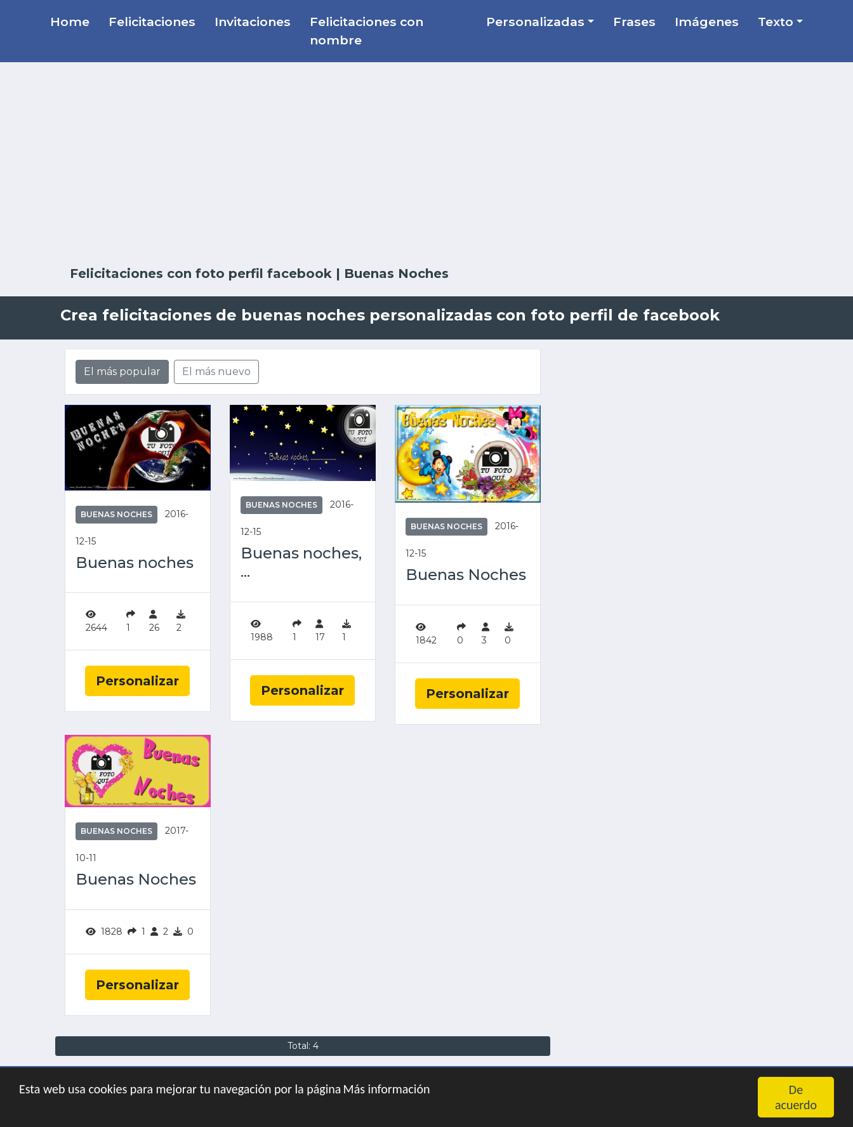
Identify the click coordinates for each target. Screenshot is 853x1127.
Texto (775, 21)
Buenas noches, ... (301, 562)
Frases (634, 21)
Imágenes (707, 21)
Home (69, 21)
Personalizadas (535, 21)
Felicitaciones (152, 21)
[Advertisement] (426, 164)
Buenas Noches (116, 514)
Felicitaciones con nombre (366, 31)
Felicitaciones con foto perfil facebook (201, 273)
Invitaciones (253, 21)
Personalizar (137, 681)
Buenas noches (135, 563)
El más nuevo (216, 372)
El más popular (122, 372)
